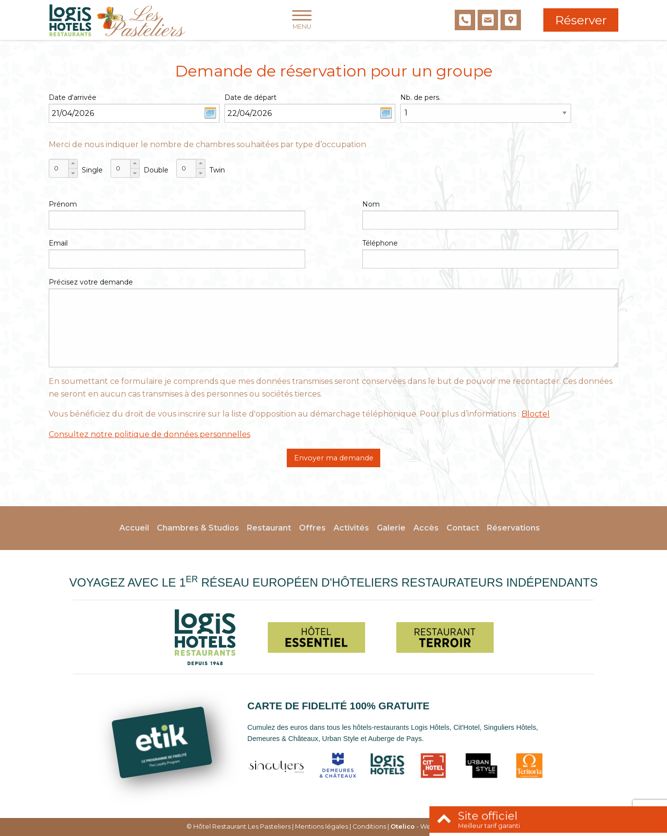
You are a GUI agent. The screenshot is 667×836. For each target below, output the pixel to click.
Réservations (513, 527)
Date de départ (250, 97)
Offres (312, 527)
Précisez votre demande (91, 282)
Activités (351, 527)
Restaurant (269, 527)
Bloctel (535, 413)
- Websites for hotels (435, 826)
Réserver (581, 20)
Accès (426, 527)
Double (156, 170)
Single (92, 170)
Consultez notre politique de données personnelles (149, 434)
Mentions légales (321, 826)
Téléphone (380, 243)
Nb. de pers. (420, 97)
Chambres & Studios (198, 527)
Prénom (63, 204)
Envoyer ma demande (333, 458)
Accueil (134, 527)
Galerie (391, 527)
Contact (462, 527)
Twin (217, 170)
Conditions (369, 826)
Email (58, 243)
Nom (371, 204)
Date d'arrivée (72, 97)
